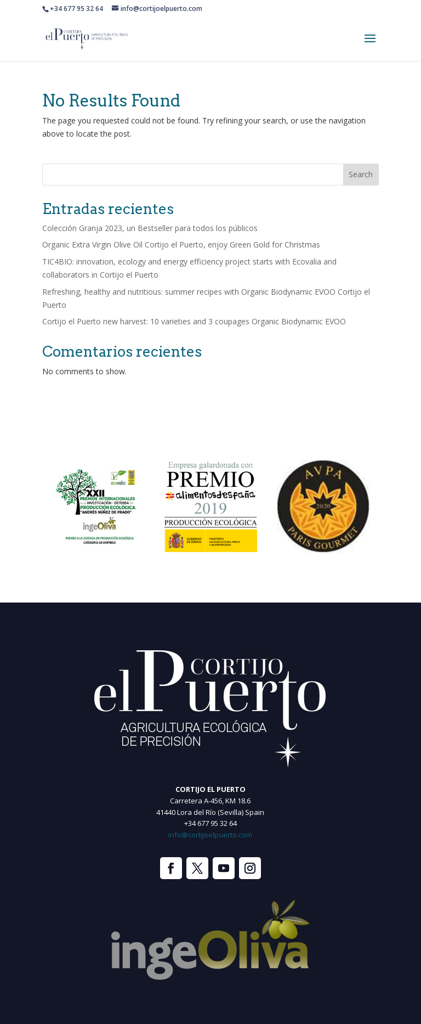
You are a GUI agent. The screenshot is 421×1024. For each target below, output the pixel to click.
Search (361, 174)
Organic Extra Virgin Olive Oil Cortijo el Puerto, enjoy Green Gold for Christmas (181, 244)
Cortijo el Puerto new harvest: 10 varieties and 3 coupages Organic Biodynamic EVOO (194, 321)
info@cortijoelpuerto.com (210, 835)
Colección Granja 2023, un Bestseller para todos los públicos (150, 228)
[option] (98, 506)
